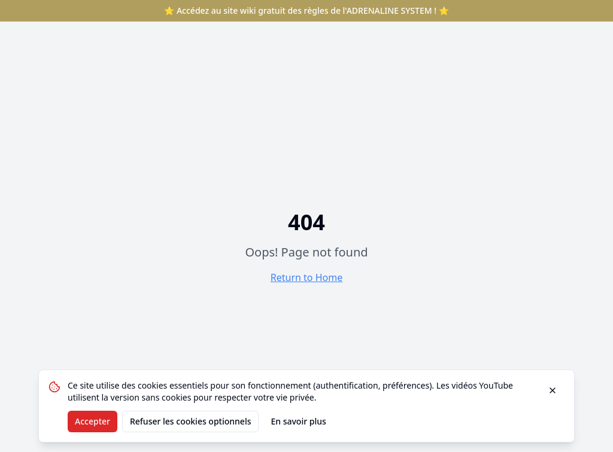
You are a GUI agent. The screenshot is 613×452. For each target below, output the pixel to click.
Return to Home (306, 277)
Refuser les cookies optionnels (190, 421)
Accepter (92, 421)
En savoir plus (298, 421)
